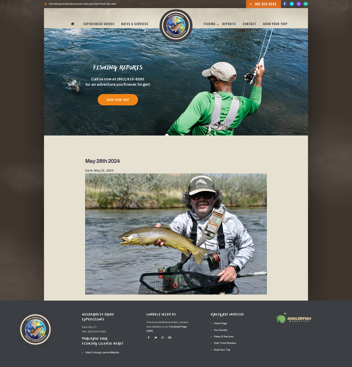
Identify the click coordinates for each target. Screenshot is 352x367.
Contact (249, 24)
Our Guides (220, 330)
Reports (229, 24)
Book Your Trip (275, 24)
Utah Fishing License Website (102, 352)
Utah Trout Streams (225, 343)
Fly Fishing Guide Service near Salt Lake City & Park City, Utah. (80, 4)
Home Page (220, 323)
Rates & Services (134, 24)
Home (75, 24)
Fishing (210, 24)
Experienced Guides (99, 24)
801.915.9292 (263, 4)
